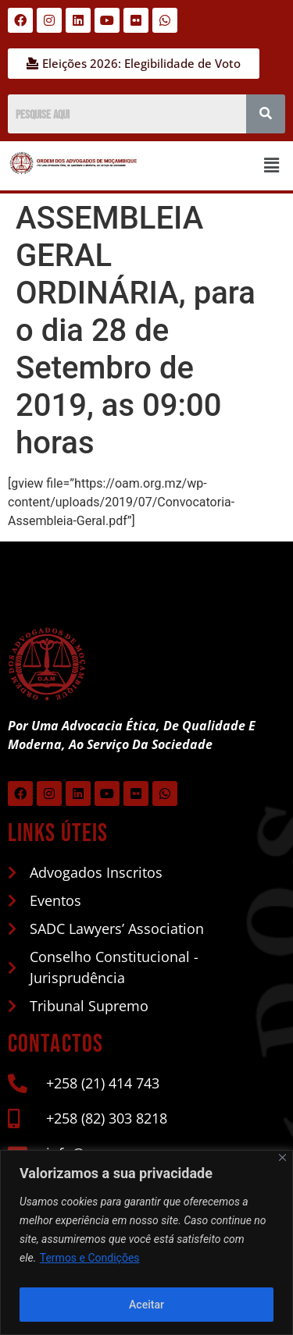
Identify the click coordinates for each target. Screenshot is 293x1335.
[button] (272, 165)
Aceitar (146, 1304)
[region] (146, 1242)
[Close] (282, 1157)
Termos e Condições (90, 1258)
